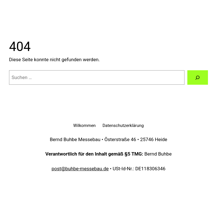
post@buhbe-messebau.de (79, 168)
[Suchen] (197, 77)
